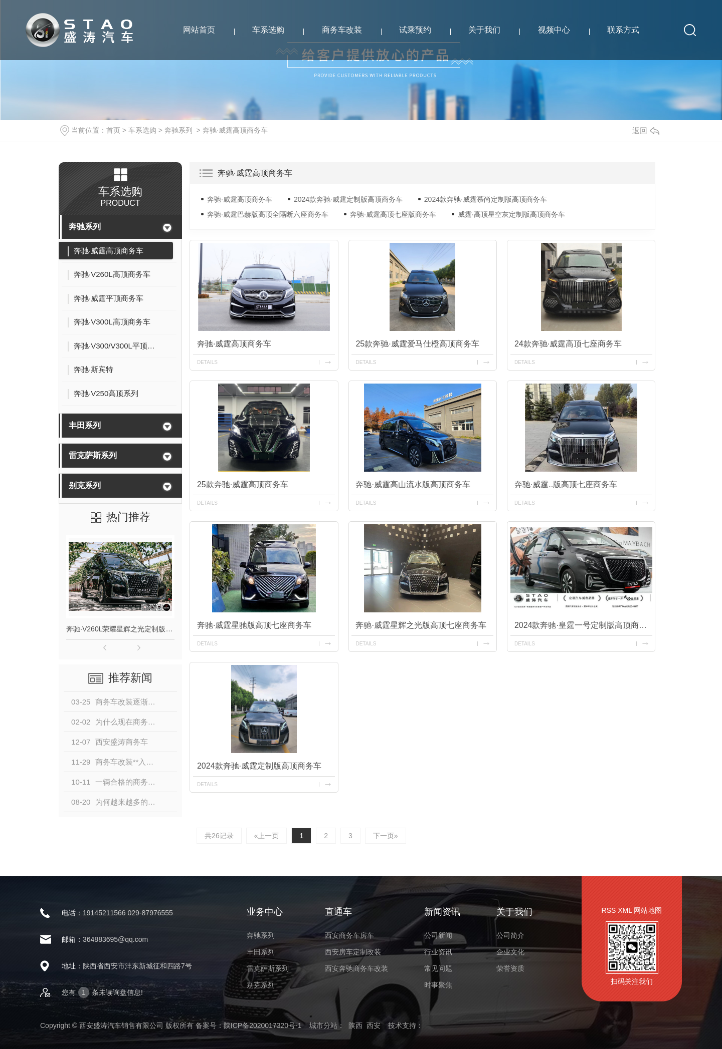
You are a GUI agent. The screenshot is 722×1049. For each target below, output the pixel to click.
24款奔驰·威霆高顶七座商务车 (568, 343)
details (207, 362)
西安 (374, 1025)
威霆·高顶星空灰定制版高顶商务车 (511, 214)
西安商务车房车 (349, 935)
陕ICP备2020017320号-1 (263, 1025)
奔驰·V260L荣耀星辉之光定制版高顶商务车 (120, 629)
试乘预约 (415, 30)
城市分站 (323, 1025)
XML (625, 910)
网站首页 (199, 30)
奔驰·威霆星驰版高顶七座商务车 (254, 625)
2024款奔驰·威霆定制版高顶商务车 (348, 199)
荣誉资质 (510, 968)
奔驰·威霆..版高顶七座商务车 (565, 484)
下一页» (385, 836)
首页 (113, 130)
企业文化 (510, 952)
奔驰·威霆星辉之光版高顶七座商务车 (420, 625)
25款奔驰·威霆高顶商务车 (242, 484)
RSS (609, 910)
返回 (645, 130)
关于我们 (484, 30)
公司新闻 (438, 935)
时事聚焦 (438, 985)
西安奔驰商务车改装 (356, 968)
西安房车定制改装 (353, 952)
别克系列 (85, 485)
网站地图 (648, 910)
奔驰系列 (178, 130)
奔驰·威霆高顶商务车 (235, 130)
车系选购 (268, 30)
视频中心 (554, 30)
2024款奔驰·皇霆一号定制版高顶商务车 (583, 625)
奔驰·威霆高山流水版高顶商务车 (412, 484)
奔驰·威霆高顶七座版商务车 (393, 214)
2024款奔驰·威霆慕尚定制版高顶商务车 (485, 199)
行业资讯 (438, 952)
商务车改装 (342, 30)
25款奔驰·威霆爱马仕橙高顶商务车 (417, 343)
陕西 (355, 1025)
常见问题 (438, 968)
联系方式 (623, 30)
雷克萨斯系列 (93, 455)
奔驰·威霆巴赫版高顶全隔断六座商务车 (267, 214)
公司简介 (510, 935)
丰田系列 (85, 425)
